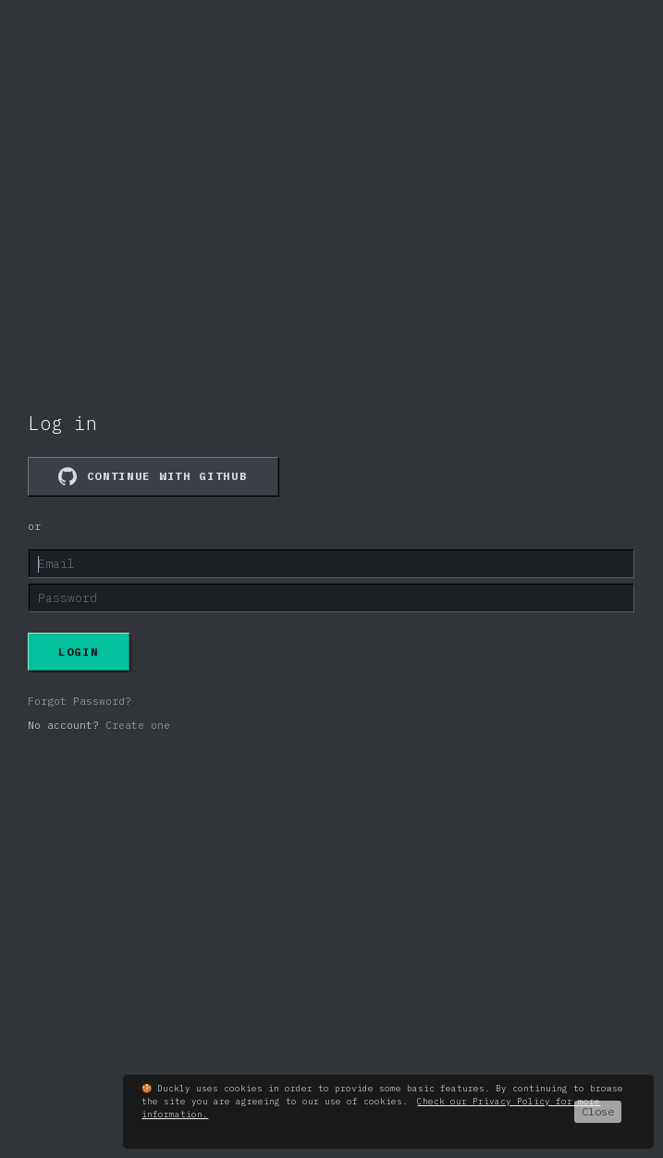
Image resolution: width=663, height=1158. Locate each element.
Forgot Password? (79, 701)
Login (78, 652)
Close (598, 1111)
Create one (137, 725)
